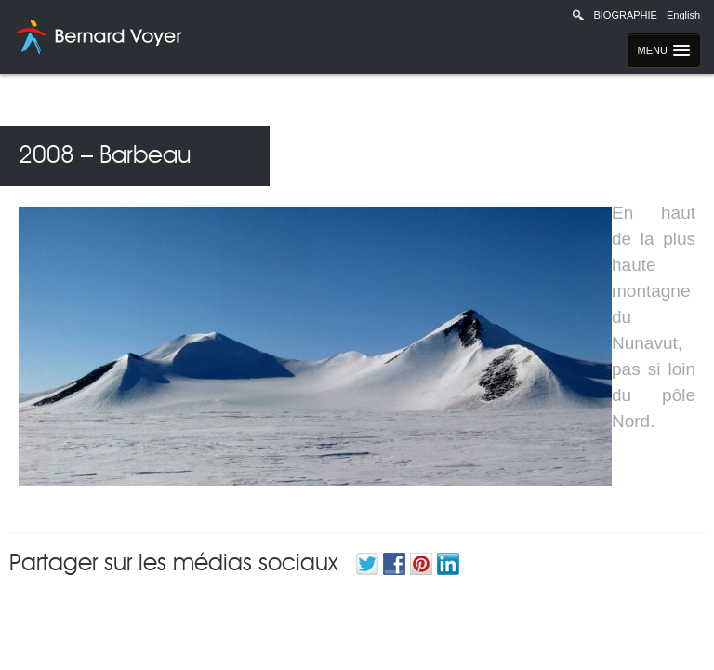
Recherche (578, 14)
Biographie (624, 14)
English (683, 14)
